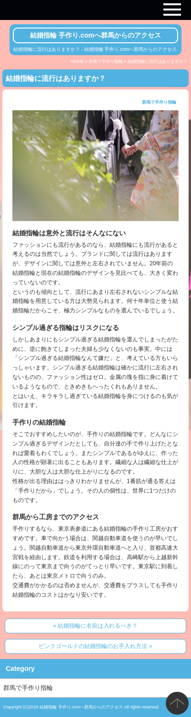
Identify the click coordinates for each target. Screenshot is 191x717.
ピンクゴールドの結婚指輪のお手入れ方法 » (95, 646)
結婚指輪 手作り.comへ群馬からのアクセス (95, 35)
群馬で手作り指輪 (106, 61)
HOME (77, 61)
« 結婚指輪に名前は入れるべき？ (95, 625)
